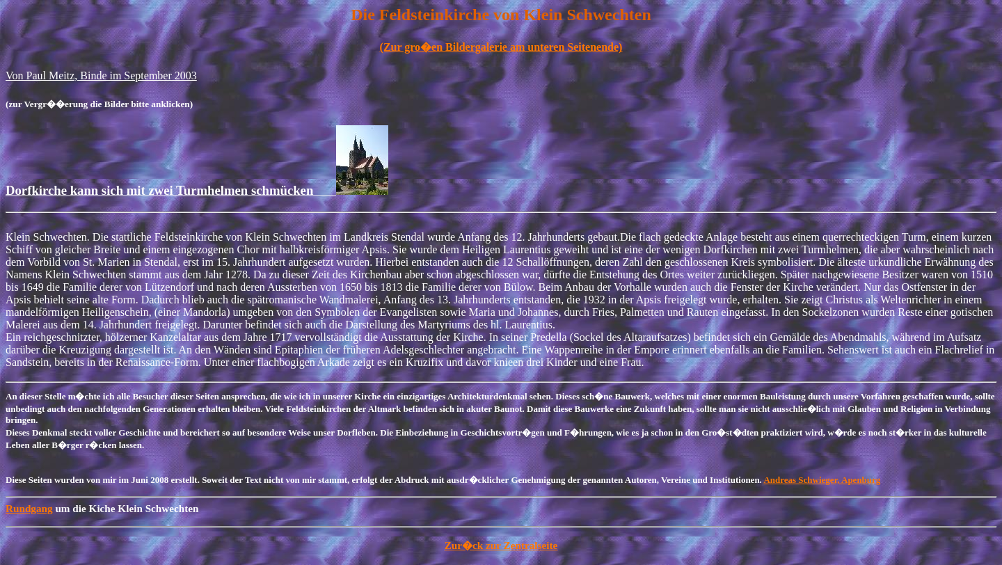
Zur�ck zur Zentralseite (501, 545)
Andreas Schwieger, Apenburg (821, 480)
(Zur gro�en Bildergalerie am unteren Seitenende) (501, 47)
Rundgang (29, 508)
